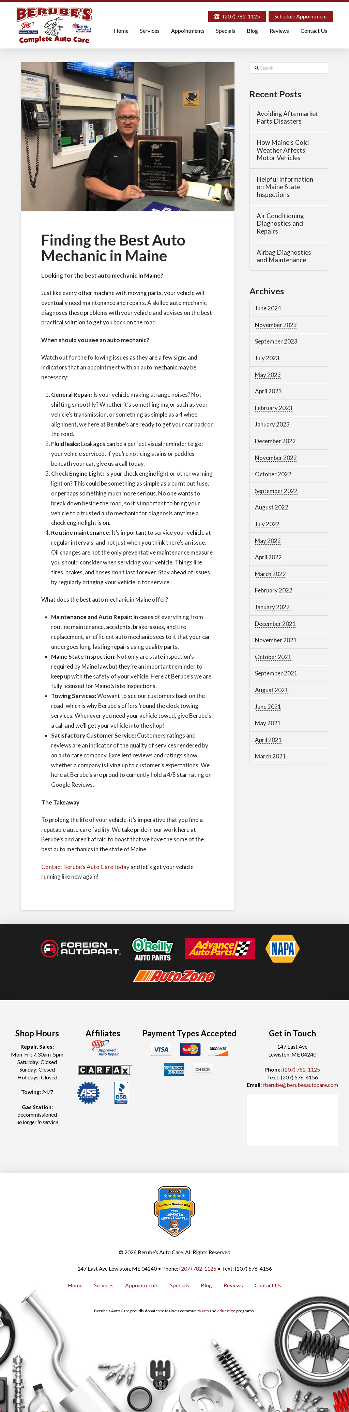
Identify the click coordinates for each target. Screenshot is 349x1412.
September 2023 (276, 341)
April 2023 (268, 391)
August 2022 (271, 507)
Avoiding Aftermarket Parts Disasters (287, 117)
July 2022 (267, 524)
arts (205, 1310)
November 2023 (276, 324)
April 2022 (268, 557)
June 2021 (268, 706)
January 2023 (272, 424)
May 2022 (268, 540)
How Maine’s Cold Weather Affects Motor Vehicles (283, 150)
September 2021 (276, 673)
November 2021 (276, 640)
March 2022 (270, 573)
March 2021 (270, 756)
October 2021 (273, 656)
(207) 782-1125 (301, 1069)
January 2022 (272, 607)
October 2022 (273, 474)
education (226, 1310)
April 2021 (268, 739)
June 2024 (268, 308)
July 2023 (267, 358)
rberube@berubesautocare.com (300, 1084)
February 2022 (273, 590)
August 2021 (271, 690)
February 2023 (273, 407)
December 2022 (275, 441)
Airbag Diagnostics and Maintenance (284, 256)
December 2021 (275, 623)
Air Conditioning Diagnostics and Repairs (280, 223)
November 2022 (276, 457)
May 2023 (268, 374)
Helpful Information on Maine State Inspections (285, 187)
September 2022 (276, 490)
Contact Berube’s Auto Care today (85, 866)
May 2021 (268, 723)
